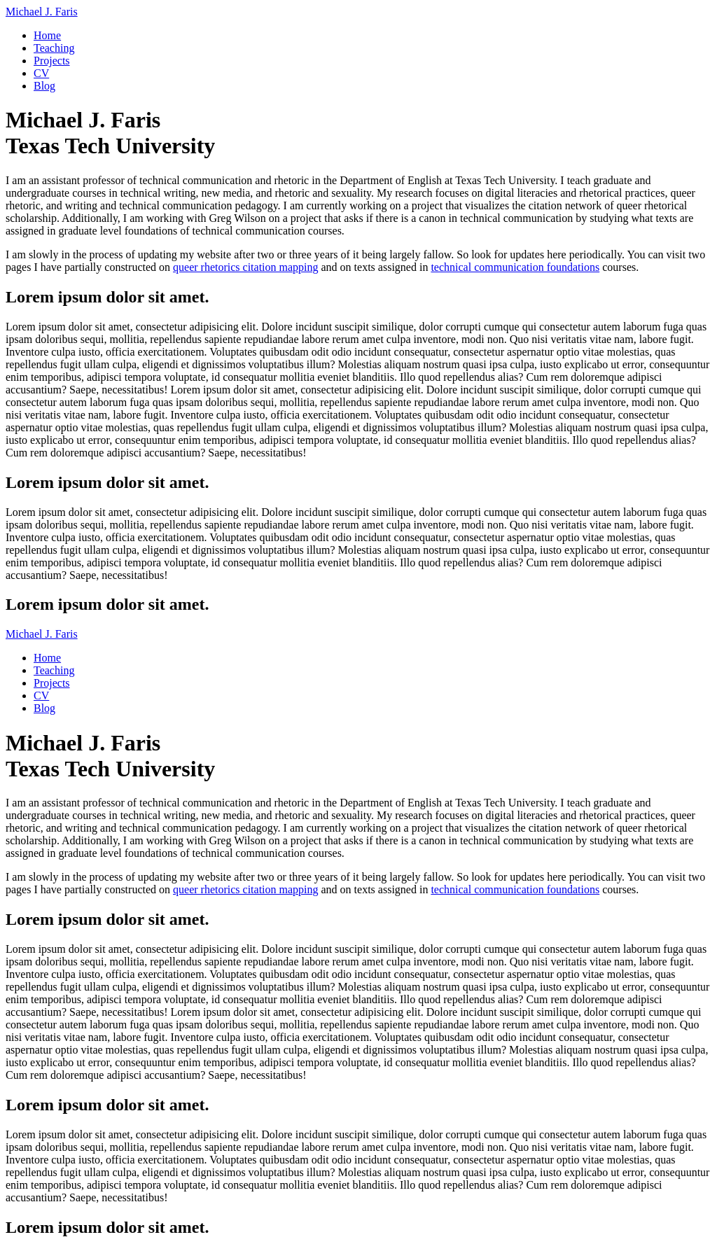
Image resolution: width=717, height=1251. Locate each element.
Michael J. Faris (42, 12)
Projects (52, 61)
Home (47, 35)
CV (41, 73)
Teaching (54, 48)
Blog (44, 86)
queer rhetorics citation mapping (245, 267)
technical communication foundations (515, 267)
